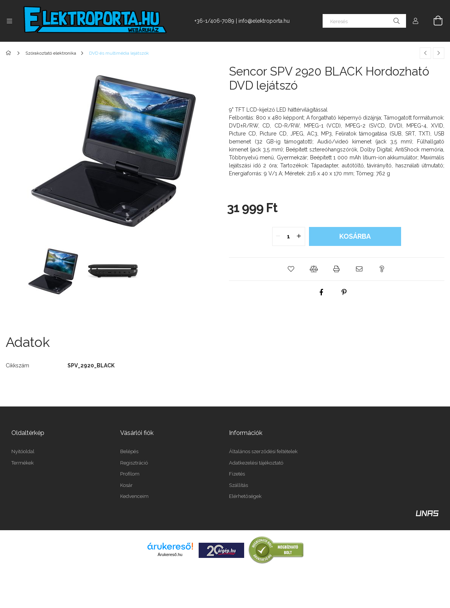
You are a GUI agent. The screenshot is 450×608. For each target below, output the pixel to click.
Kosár (126, 485)
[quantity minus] (278, 236)
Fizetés (237, 474)
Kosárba (355, 236)
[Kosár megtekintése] (433, 21)
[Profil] (415, 21)
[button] (291, 269)
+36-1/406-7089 (214, 21)
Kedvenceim (134, 496)
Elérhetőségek (245, 496)
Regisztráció (134, 463)
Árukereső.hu (170, 554)
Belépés (129, 451)
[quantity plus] (299, 236)
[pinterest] (344, 292)
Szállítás (238, 485)
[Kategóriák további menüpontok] (9, 21)
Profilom (130, 474)
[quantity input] (288, 236)
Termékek (22, 463)
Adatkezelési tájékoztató (256, 463)
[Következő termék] (438, 53)
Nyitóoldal (22, 451)
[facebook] (321, 292)
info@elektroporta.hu (264, 21)
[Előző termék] (425, 53)
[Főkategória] (10, 53)
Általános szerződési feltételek (263, 451)
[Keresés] (364, 21)
